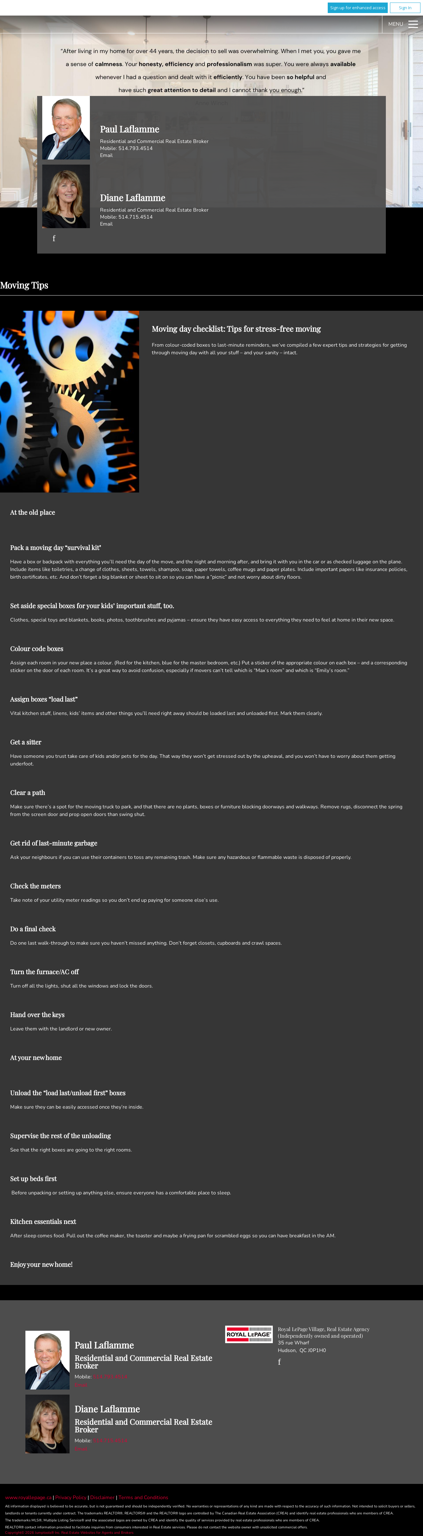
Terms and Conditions (143, 1497)
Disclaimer (103, 1497)
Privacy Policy (71, 1497)
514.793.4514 (135, 148)
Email (106, 155)
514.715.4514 (135, 217)
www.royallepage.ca (28, 1497)
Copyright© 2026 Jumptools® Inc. (32, 1532)
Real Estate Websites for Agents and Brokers (97, 1532)
